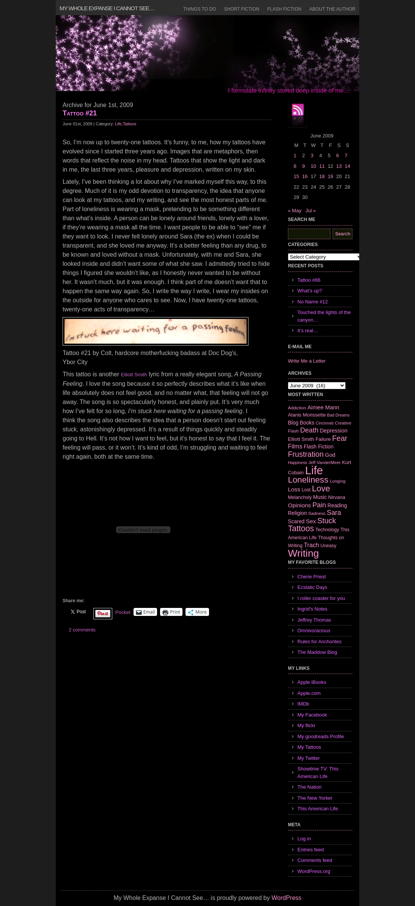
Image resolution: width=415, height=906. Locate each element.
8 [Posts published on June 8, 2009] (295, 166)
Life (118, 124)
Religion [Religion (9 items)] (297, 513)
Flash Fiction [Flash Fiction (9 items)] (318, 447)
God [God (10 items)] (330, 455)
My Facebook (312, 715)
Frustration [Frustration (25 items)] (306, 454)
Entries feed (310, 849)
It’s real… (307, 330)
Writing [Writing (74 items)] (303, 553)
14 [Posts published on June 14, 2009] (347, 166)
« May (294, 210)
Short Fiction (241, 9)
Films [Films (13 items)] (295, 446)
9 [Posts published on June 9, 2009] (303, 166)
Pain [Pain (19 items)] (319, 505)
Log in (304, 838)
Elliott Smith (134, 374)
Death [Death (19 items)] (309, 430)
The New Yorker (315, 798)
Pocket (122, 612)
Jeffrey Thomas (314, 620)
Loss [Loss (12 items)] (294, 489)
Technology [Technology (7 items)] (327, 529)
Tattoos (129, 124)
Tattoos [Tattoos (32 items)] (301, 528)
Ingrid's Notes (312, 609)
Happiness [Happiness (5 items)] (297, 462)
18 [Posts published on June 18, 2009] (321, 176)
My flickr (306, 725)
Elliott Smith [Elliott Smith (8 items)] (301, 439)
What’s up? (309, 291)
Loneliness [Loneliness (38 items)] (308, 480)
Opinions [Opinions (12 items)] (299, 505)
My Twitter (308, 758)
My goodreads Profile (320, 736)
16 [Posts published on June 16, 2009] (304, 176)
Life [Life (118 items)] (314, 470)
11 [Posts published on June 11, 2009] (321, 166)
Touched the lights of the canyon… (324, 316)
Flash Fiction (284, 9)
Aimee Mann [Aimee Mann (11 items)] (324, 407)
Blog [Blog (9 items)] (293, 423)
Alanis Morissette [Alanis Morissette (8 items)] (307, 415)
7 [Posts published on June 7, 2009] (346, 155)
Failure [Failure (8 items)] (323, 439)
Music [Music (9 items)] (320, 497)
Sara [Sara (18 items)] (334, 512)
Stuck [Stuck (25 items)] (327, 520)
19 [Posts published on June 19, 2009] (330, 176)
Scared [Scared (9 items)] (296, 521)
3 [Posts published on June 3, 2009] (312, 155)
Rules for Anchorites (319, 641)
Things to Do (199, 9)
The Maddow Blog (317, 652)
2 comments (82, 630)
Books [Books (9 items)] (307, 423)
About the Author (332, 9)
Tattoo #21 (80, 113)
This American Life (317, 808)
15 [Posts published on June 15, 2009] (296, 176)
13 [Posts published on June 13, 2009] (338, 166)
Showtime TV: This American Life (317, 772)
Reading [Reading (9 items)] (337, 505)
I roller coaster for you (321, 598)
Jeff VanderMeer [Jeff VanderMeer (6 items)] (324, 462)
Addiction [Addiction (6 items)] (297, 407)
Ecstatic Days (312, 587)
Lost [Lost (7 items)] (306, 489)
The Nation (309, 787)
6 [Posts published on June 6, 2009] (337, 155)
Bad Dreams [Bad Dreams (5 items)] (338, 415)
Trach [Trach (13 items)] (311, 545)
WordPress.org (313, 871)
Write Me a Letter (306, 361)
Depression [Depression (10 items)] (333, 431)
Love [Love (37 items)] (321, 488)
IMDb (303, 704)
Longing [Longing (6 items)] (338, 480)
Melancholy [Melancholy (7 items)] (300, 497)
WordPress (287, 898)
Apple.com (309, 693)
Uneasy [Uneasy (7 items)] (328, 545)
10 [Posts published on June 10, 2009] (313, 166)
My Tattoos (309, 747)
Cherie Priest (311, 576)
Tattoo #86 (309, 280)
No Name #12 (312, 302)
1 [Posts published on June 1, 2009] (295, 155)
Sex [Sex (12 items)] (311, 521)
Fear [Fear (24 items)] (339, 438)
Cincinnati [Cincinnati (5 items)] (324, 423)
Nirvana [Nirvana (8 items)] (336, 497)
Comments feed (314, 860)
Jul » (310, 210)
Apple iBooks (311, 682)
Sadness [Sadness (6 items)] (316, 513)
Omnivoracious (313, 630)
